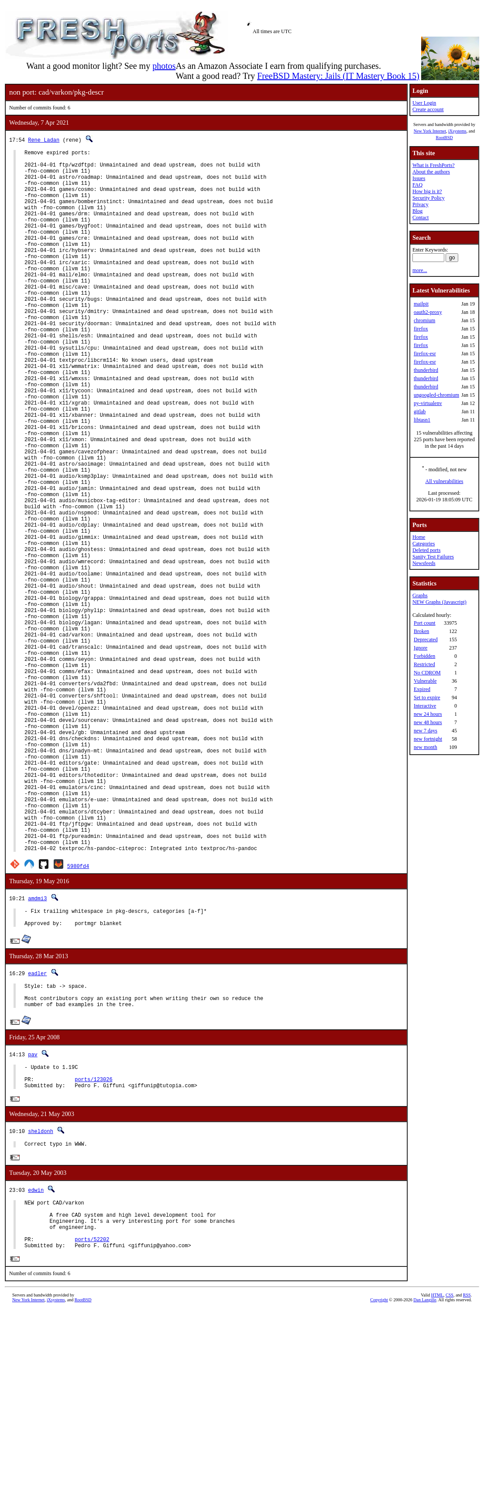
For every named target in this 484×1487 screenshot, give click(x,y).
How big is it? (427, 191)
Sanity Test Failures (433, 557)
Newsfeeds (424, 563)
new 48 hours (428, 722)
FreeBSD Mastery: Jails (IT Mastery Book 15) (338, 76)
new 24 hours (428, 714)
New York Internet (430, 131)
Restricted (424, 664)
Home (418, 537)
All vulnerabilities (444, 481)
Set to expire (427, 697)
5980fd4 (78, 1016)
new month (425, 747)
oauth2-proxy (428, 312)
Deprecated (426, 639)
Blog (417, 211)
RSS (467, 1472)
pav (33, 1214)
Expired (422, 689)
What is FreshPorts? (433, 165)
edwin (36, 1356)
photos (163, 66)
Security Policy (428, 198)
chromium (424, 320)
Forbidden (424, 656)
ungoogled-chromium (436, 395)
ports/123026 (93, 1242)
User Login (424, 103)
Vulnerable (425, 681)
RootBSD (444, 137)
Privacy (420, 204)
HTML (437, 1472)
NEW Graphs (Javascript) (439, 602)
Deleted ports (426, 550)
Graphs (420, 595)
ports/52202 (92, 1415)
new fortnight (428, 739)
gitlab (420, 411)
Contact (420, 217)
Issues (418, 178)
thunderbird (426, 370)
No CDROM (427, 673)
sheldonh (40, 1296)
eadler (37, 1127)
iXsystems (457, 131)
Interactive (425, 706)
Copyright (379, 1477)
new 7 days (425, 731)
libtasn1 (422, 420)
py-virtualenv (428, 403)
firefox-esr (425, 353)
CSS (449, 1472)
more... (419, 270)
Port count (425, 623)
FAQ (417, 185)
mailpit (421, 304)
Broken (421, 631)
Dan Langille (424, 1477)
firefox (421, 329)
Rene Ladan (43, 139)
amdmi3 (37, 1048)
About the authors (431, 172)
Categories (423, 544)
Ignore (420, 648)
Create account (428, 109)
